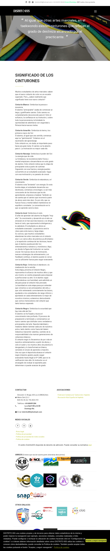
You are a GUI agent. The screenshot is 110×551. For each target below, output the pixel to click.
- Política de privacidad (23, 434)
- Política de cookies (22, 439)
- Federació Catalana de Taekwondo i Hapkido (73, 395)
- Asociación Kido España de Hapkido (70, 397)
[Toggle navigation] (95, 11)
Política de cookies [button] (61, 547)
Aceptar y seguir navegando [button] (96, 540)
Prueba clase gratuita (86, 2)
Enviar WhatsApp (70, 2)
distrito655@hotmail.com (43, 2)
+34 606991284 (58, 2)
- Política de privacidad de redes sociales (29, 437)
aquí (90, 445)
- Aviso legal (19, 431)
